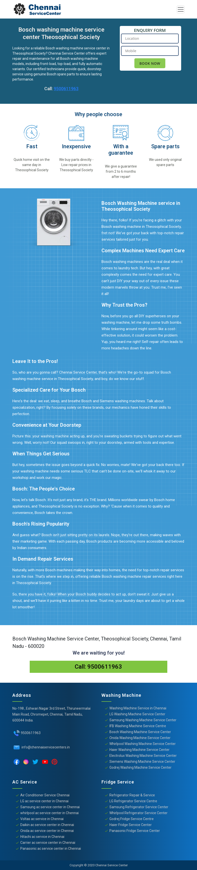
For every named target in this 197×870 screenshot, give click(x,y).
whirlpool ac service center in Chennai (49, 813)
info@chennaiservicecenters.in (45, 747)
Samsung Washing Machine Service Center (142, 720)
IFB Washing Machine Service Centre (137, 726)
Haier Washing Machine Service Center (139, 750)
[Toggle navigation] (181, 9)
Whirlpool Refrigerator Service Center (138, 813)
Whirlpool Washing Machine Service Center (142, 744)
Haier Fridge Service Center (130, 825)
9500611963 (66, 88)
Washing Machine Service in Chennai (137, 708)
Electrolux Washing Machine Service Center (143, 756)
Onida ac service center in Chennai (47, 831)
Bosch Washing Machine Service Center (140, 732)
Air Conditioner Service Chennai (45, 795)
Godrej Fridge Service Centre (131, 819)
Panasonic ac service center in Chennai (50, 848)
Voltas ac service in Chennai (42, 819)
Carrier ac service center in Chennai (47, 843)
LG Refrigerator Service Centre (133, 801)
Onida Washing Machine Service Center (140, 738)
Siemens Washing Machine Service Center (142, 762)
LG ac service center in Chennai (44, 801)
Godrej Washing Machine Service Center (140, 767)
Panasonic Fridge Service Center (134, 831)
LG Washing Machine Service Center (137, 714)
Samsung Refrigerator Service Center (138, 807)
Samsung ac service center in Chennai (50, 807)
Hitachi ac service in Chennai (42, 837)
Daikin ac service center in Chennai (47, 825)
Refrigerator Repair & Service (132, 795)
